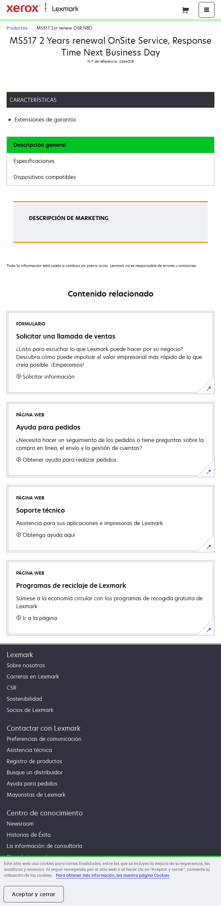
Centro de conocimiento (45, 812)
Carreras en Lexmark (33, 676)
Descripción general (39, 144)
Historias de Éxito (29, 834)
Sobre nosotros (26, 665)
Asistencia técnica (29, 750)
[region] (110, 880)
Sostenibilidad (24, 698)
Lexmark (20, 654)
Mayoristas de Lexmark (36, 794)
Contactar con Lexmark (44, 728)
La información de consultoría (44, 846)
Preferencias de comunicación (44, 738)
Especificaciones (34, 161)
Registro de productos (34, 761)
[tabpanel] (110, 224)
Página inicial (93, 9)
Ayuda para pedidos (32, 783)
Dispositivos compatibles (44, 177)
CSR (11, 687)
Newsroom (20, 823)
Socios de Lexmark (30, 710)
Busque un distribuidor (35, 772)
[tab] (110, 145)
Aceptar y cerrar (34, 894)
